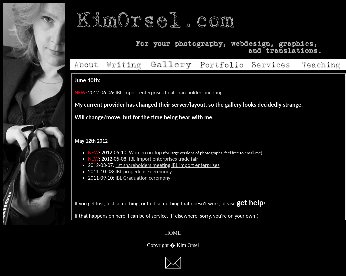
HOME (173, 233)
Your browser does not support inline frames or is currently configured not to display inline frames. (208, 146)
